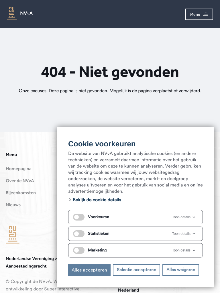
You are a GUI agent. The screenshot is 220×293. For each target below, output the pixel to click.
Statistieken (91, 233)
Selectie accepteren (136, 270)
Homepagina (19, 169)
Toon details (184, 217)
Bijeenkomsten (21, 193)
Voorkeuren (91, 217)
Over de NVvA (20, 181)
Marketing (90, 250)
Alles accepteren (89, 270)
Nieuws (13, 205)
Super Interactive (62, 289)
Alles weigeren (180, 270)
